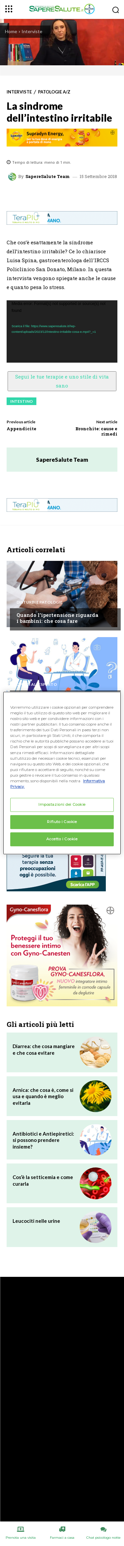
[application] (62, 331)
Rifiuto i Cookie (62, 821)
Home (11, 31)
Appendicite (21, 429)
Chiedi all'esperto (37, 684)
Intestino (21, 401)
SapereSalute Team (47, 176)
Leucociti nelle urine (36, 1221)
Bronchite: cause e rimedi (96, 431)
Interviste (31, 31)
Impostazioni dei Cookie (62, 804)
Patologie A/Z (54, 92)
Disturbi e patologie (39, 602)
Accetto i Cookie (61, 839)
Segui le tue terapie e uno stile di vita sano (62, 381)
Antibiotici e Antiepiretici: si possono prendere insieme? (43, 1140)
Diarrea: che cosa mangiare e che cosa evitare (44, 1049)
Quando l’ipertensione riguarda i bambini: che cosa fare (57, 618)
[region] (62, 773)
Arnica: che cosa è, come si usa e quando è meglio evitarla (43, 1096)
